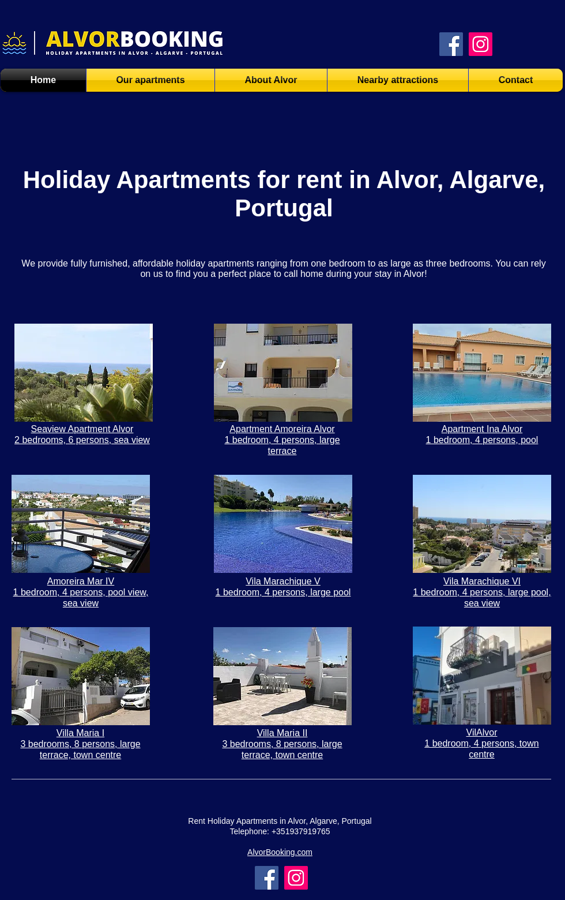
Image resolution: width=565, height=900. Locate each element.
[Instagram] (296, 878)
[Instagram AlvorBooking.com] (480, 44)
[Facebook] (266, 878)
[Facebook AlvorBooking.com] (451, 44)
